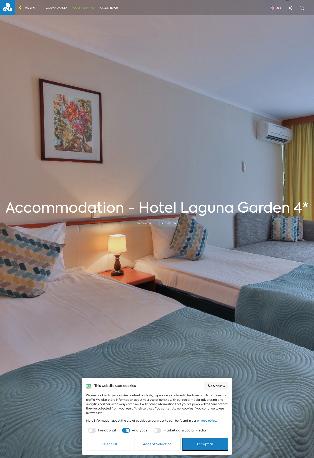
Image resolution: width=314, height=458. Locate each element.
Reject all (109, 444)
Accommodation (83, 7)
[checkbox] (101, 430)
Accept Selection (157, 444)
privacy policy (206, 420)
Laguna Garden (56, 7)
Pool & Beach (108, 7)
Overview (216, 386)
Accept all (205, 444)
